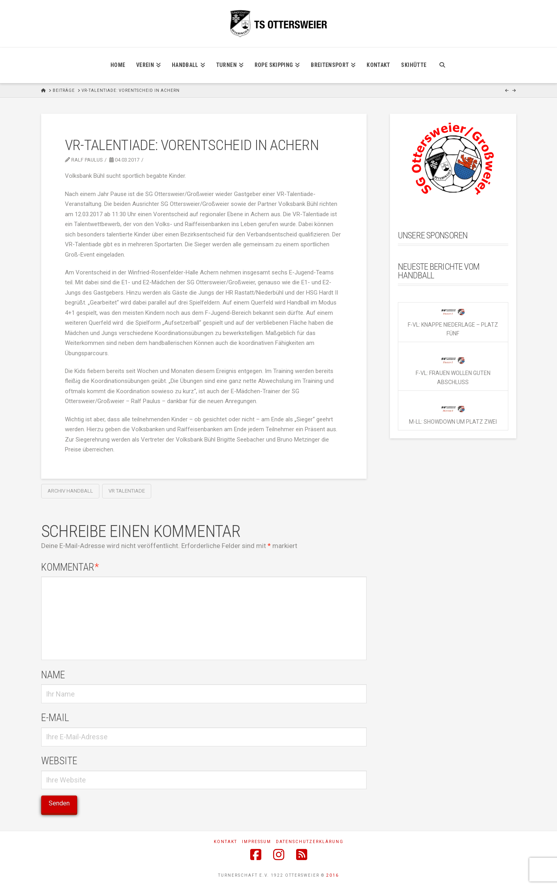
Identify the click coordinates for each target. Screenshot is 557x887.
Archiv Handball (70, 491)
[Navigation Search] (442, 65)
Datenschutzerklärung (310, 841)
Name (53, 675)
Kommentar (70, 567)
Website (59, 761)
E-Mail (55, 717)
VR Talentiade (126, 491)
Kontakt (225, 841)
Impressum (256, 841)
